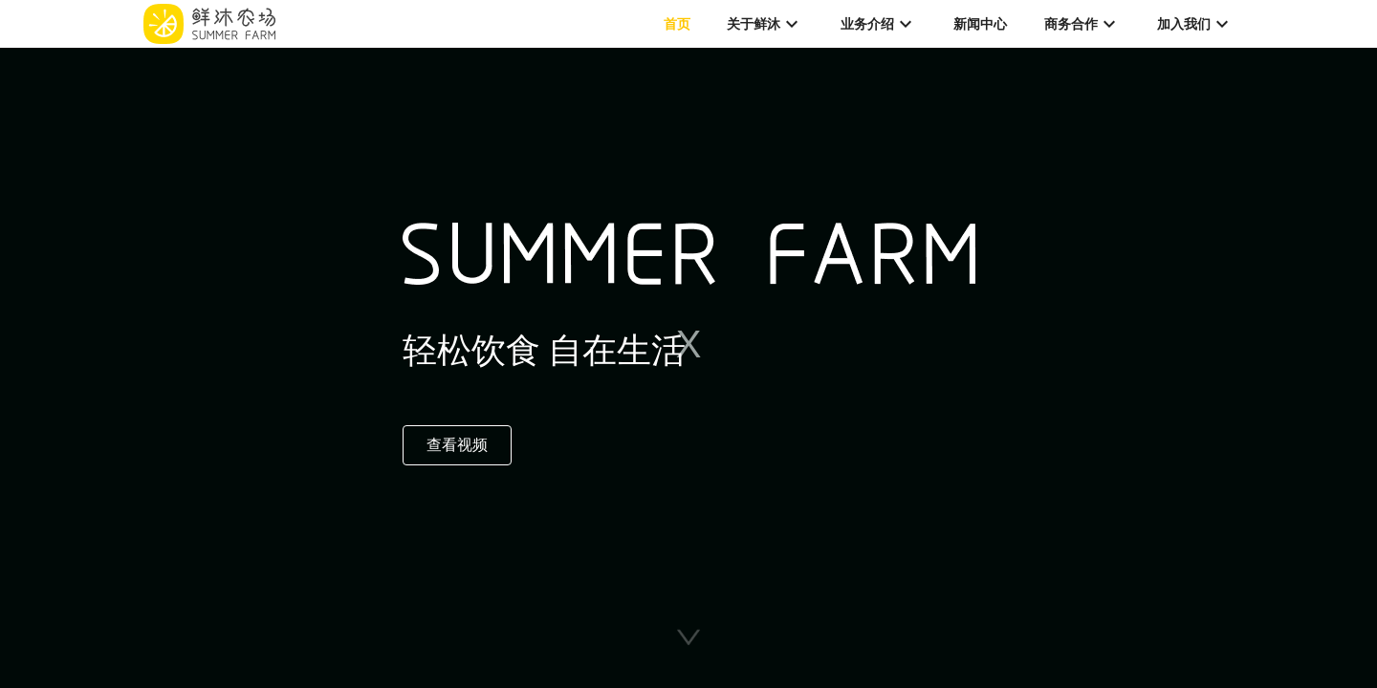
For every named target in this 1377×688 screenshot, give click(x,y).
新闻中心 (980, 24)
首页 (677, 24)
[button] (688, 637)
